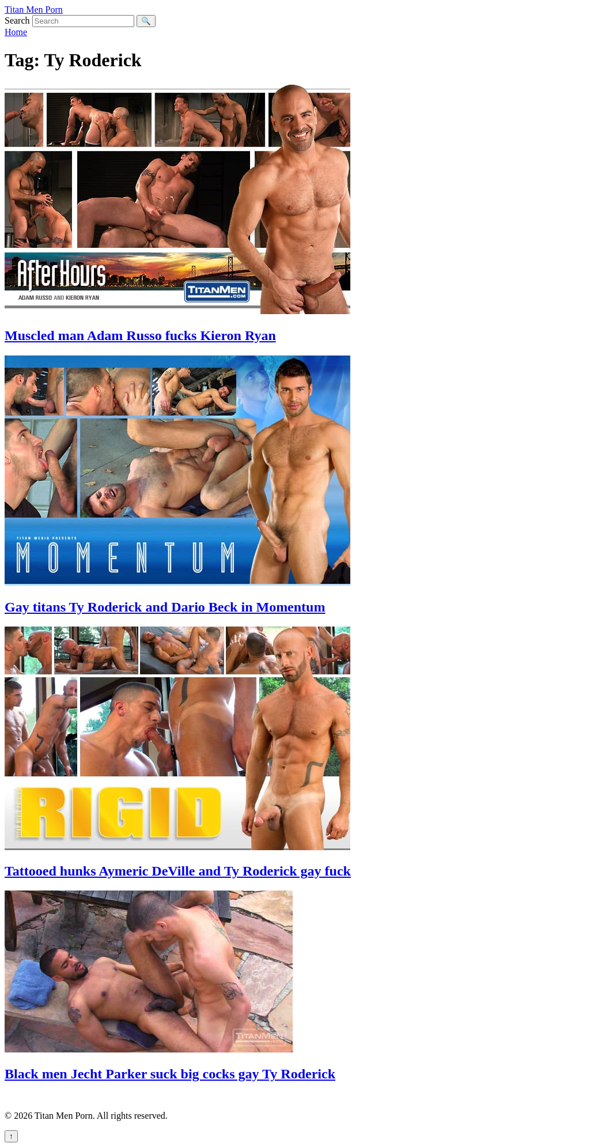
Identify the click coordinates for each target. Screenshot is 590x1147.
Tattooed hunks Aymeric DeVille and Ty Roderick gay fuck (178, 870)
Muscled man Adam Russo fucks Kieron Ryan (140, 335)
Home (16, 32)
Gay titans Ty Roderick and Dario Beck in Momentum (165, 606)
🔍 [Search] (146, 21)
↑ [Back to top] (11, 1136)
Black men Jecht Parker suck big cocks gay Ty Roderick (170, 1073)
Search (17, 20)
